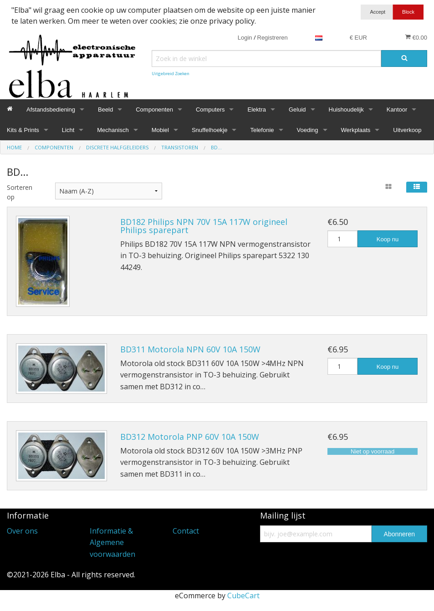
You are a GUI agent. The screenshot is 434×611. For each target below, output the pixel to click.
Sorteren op (19, 192)
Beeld (105, 109)
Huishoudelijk (346, 109)
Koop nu (387, 239)
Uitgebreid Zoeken (170, 73)
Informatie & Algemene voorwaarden (112, 542)
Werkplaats (356, 130)
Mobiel (160, 130)
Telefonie (262, 130)
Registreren (272, 37)
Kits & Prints (23, 130)
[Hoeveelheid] (342, 238)
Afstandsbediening (50, 109)
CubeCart (243, 596)
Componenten (154, 109)
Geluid (297, 109)
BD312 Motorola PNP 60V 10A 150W (189, 436)
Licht (68, 130)
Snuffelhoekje (210, 130)
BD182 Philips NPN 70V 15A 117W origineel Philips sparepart (203, 225)
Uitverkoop (407, 130)
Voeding (307, 130)
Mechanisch (112, 130)
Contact (186, 531)
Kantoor (397, 109)
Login (245, 37)
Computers (210, 109)
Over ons (22, 531)
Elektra (256, 109)
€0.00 (416, 37)
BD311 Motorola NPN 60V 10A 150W (190, 349)
